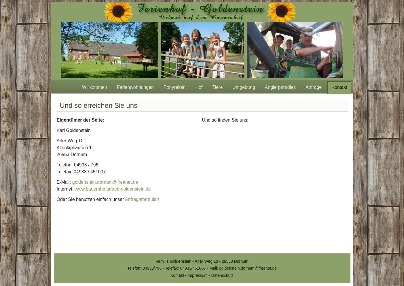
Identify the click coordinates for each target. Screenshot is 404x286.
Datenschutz (222, 275)
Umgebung (243, 87)
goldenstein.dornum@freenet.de (105, 182)
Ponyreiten (175, 87)
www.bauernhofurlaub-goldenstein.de (113, 189)
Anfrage (314, 87)
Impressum (198, 275)
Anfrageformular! (142, 199)
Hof (199, 87)
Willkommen (94, 87)
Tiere (217, 87)
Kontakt (339, 87)
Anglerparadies (280, 87)
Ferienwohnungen (135, 87)
